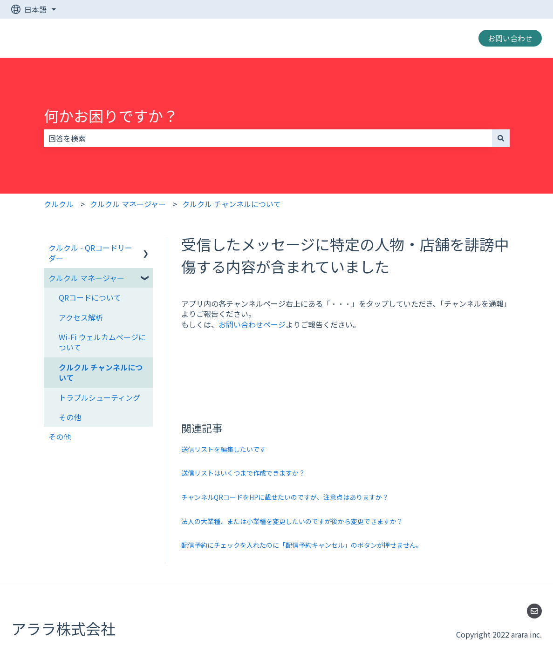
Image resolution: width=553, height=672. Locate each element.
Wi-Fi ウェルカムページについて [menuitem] (102, 342)
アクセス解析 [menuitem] (81, 317)
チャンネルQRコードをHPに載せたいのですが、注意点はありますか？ (285, 497)
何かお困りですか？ (111, 115)
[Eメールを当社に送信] (534, 611)
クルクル (59, 203)
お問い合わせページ (252, 324)
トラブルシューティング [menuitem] (99, 397)
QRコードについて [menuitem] (90, 297)
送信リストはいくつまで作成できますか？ (243, 472)
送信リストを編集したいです (223, 449)
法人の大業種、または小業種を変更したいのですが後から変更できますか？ (292, 521)
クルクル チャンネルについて (231, 203)
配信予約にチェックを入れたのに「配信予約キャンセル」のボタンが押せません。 (302, 545)
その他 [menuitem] (70, 417)
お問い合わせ (510, 38)
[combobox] (268, 138)
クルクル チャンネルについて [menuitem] (101, 372)
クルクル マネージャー (128, 203)
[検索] (501, 138)
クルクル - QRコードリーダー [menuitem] (90, 252)
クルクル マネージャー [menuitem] (86, 277)
